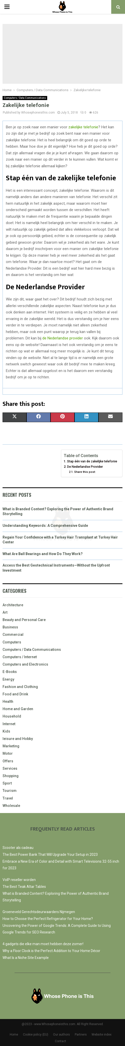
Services (10, 768)
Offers (8, 761)
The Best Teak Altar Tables (24, 887)
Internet (9, 724)
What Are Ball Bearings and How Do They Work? (43, 554)
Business (10, 627)
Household (12, 716)
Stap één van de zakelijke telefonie (92, 461)
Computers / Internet (20, 657)
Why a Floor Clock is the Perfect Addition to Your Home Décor (51, 951)
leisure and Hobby (18, 739)
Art (5, 612)
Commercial (13, 634)
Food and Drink (15, 694)
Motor (8, 753)
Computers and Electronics (25, 664)
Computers (12, 642)
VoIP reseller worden (19, 880)
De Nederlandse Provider (85, 467)
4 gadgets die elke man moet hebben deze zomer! (43, 944)
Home (14, 1034)
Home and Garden (18, 709)
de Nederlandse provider (62, 338)
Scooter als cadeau (18, 848)
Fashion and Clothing (20, 687)
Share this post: (85, 472)
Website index (101, 1034)
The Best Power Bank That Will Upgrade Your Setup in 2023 (50, 854)
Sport (7, 783)
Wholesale (11, 806)
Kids (6, 731)
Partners (81, 1034)
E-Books (10, 672)
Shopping (11, 776)
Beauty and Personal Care (24, 620)
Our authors (61, 1034)
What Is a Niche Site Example (26, 958)
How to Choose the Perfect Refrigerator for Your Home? (48, 919)
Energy (8, 679)
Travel (8, 798)
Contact (60, 1041)
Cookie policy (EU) (35, 1034)
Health (8, 701)
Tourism (10, 791)
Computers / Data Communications (25, 98)
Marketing (11, 746)
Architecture (13, 605)
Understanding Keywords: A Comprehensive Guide (45, 526)
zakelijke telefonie (83, 127)
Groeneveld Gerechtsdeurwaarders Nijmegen (39, 912)
